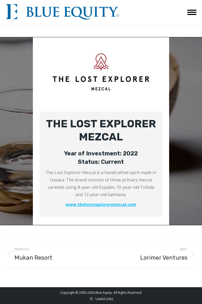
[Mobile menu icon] (192, 12)
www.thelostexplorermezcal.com (100, 204)
